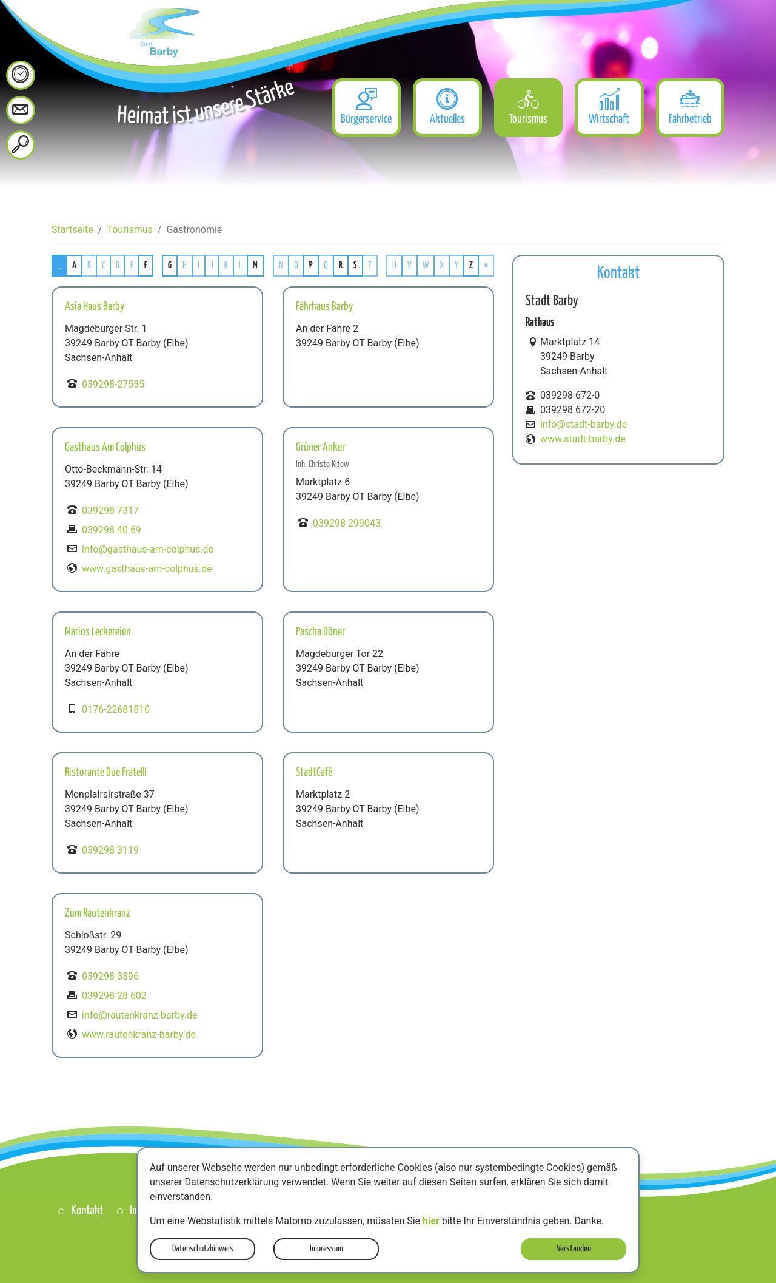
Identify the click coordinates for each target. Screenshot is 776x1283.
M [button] (255, 265)
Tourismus (129, 229)
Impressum (326, 1248)
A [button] (74, 265)
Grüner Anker (320, 447)
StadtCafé (314, 772)
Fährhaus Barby (324, 306)
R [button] (341, 265)
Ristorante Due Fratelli (106, 772)
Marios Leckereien (98, 632)
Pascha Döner (320, 632)
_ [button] (59, 265)
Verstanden (574, 1248)
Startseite (72, 229)
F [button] (145, 265)
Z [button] (471, 265)
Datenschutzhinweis (202, 1248)
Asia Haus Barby (94, 306)
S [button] (355, 265)
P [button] (311, 265)
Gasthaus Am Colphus (105, 447)
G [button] (170, 265)
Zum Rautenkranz (97, 913)
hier (431, 1221)
